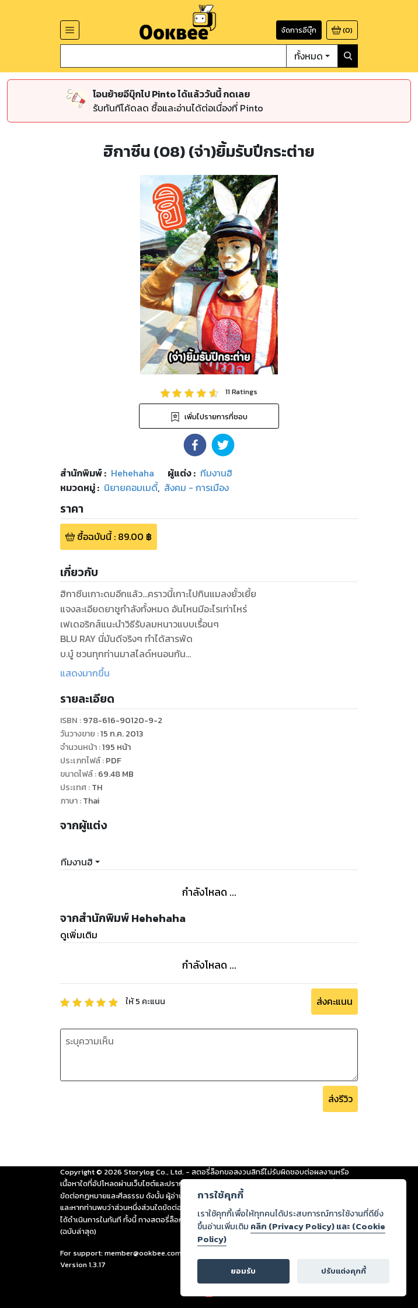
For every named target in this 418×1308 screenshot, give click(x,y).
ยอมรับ (243, 1271)
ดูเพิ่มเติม (78, 935)
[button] (195, 445)
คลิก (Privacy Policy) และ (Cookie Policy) (291, 1233)
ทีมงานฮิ (77, 862)
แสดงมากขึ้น (85, 673)
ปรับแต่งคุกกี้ (343, 1271)
